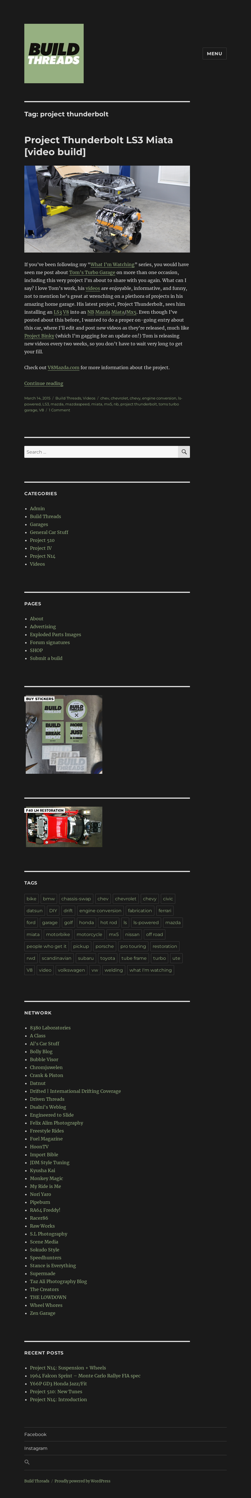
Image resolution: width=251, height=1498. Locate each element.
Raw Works (42, 1226)
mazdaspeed (77, 404)
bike (31, 898)
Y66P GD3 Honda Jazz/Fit (58, 1383)
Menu (214, 53)
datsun (35, 910)
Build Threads (68, 398)
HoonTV (39, 1146)
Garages (39, 524)
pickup (81, 946)
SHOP (36, 650)
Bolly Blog (41, 1051)
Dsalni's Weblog (48, 1107)
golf (68, 922)
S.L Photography (48, 1234)
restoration (165, 946)
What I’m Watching (112, 264)
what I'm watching (150, 970)
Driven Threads (47, 1099)
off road (154, 934)
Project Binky (39, 336)
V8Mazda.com (63, 367)
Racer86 (39, 1218)
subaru (86, 958)
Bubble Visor (44, 1059)
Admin (37, 508)
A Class (38, 1035)
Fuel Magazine (46, 1139)
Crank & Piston (46, 1075)
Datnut (38, 1083)
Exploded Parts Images (55, 634)
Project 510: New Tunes (56, 1391)
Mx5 (131, 312)
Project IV (41, 548)
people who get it (47, 946)
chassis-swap (76, 898)
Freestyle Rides (47, 1131)
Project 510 (42, 540)
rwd (31, 958)
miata (96, 404)
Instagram (35, 1448)
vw (95, 970)
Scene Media (44, 1242)
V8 (66, 312)
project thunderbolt (138, 404)
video (45, 970)
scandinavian (57, 958)
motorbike (58, 934)
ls (125, 922)
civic (168, 898)
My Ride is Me (45, 1186)
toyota (107, 958)
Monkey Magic (46, 1178)
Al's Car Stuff (44, 1043)
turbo (159, 958)
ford (31, 922)
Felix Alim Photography (56, 1123)
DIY (53, 910)
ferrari (165, 910)
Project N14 (42, 556)
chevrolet (119, 398)
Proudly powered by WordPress (83, 1481)
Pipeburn (40, 1202)
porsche (105, 946)
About (37, 618)
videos (93, 288)
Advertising (43, 626)
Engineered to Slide (52, 1115)
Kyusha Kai (42, 1170)
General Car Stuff (49, 532)
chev (104, 398)
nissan (132, 934)
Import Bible (44, 1154)
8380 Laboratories (50, 1028)
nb (116, 404)
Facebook (35, 1434)
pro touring (133, 946)
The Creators (44, 1289)
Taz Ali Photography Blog (58, 1281)
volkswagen (71, 970)
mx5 (108, 404)
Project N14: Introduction (58, 1399)
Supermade (42, 1273)
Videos (89, 398)
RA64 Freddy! (45, 1210)
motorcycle (89, 934)
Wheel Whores (46, 1305)
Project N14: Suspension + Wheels (68, 1368)
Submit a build (46, 658)
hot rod (108, 922)
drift (68, 910)
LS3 (58, 312)
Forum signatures (50, 642)
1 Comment (59, 410)
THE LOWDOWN (48, 1297)
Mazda (102, 312)
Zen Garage (42, 1313)
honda (86, 922)
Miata (117, 312)
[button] (125, 1462)
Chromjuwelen (46, 1067)
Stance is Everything (53, 1265)
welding (114, 970)
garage (50, 922)
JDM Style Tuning (50, 1162)
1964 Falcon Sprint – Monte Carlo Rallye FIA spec (85, 1376)
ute (176, 958)
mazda (57, 404)
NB (90, 312)
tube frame (134, 958)
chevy (135, 398)
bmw (49, 898)
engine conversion (159, 398)
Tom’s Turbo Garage (92, 272)
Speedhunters (45, 1257)
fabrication (140, 910)
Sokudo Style (44, 1250)
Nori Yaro (40, 1194)
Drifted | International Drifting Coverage (75, 1091)
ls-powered (146, 922)
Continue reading (43, 383)
